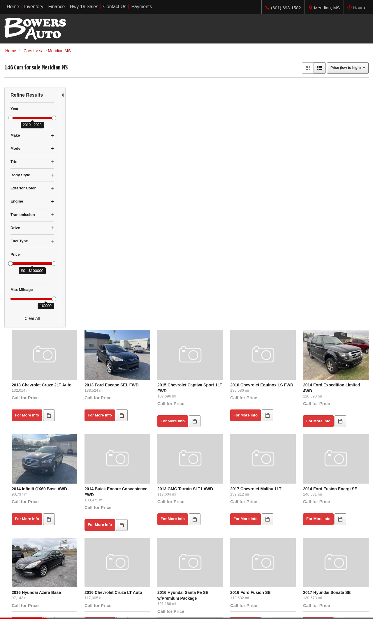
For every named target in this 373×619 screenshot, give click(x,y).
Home (103, 550)
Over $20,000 (16, 573)
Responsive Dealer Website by (283, 610)
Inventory (106, 556)
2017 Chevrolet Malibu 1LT (279, 229)
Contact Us (108, 568)
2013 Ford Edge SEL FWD (157, 420)
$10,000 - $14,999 (21, 562)
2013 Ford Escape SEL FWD (159, 133)
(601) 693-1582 (311, 573)
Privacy (71, 608)
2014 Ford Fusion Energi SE (341, 229)
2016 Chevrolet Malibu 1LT (339, 420)
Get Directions (297, 568)
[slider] (10, 118)
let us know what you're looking (130, 488)
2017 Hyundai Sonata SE (338, 324)
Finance (105, 562)
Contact (56, 608)
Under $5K (14, 550)
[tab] (324, 7)
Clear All (32, 318)
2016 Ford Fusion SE (274, 324)
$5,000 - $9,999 (18, 556)
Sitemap (87, 608)
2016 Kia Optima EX (91, 420)
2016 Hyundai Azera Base (96, 324)
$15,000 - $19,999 (21, 568)
